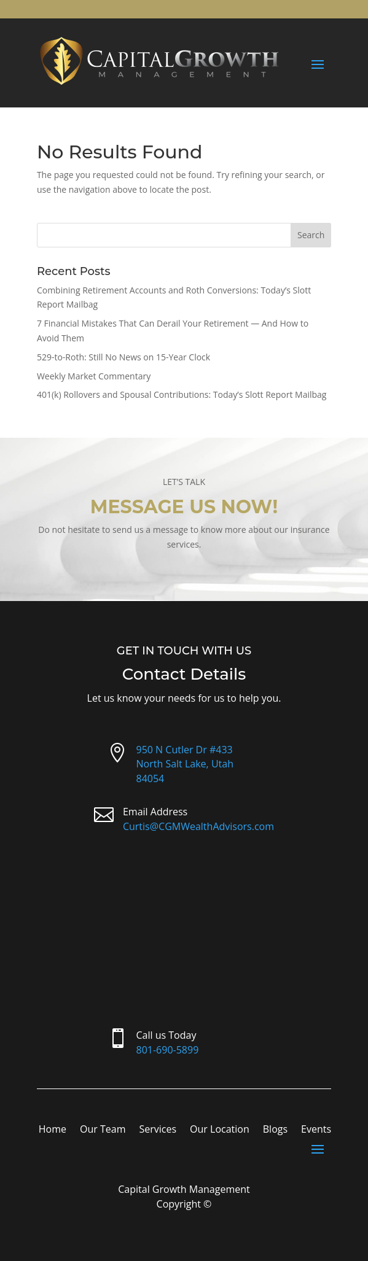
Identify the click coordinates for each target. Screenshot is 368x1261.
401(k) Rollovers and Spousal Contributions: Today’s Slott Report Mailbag (182, 394)
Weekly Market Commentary (94, 376)
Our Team (102, 1130)
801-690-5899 (167, 1050)
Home (52, 1130)
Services (157, 1130)
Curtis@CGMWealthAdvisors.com (198, 826)
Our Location (219, 1130)
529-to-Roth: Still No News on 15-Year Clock (123, 357)
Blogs (275, 1130)
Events (316, 1130)
